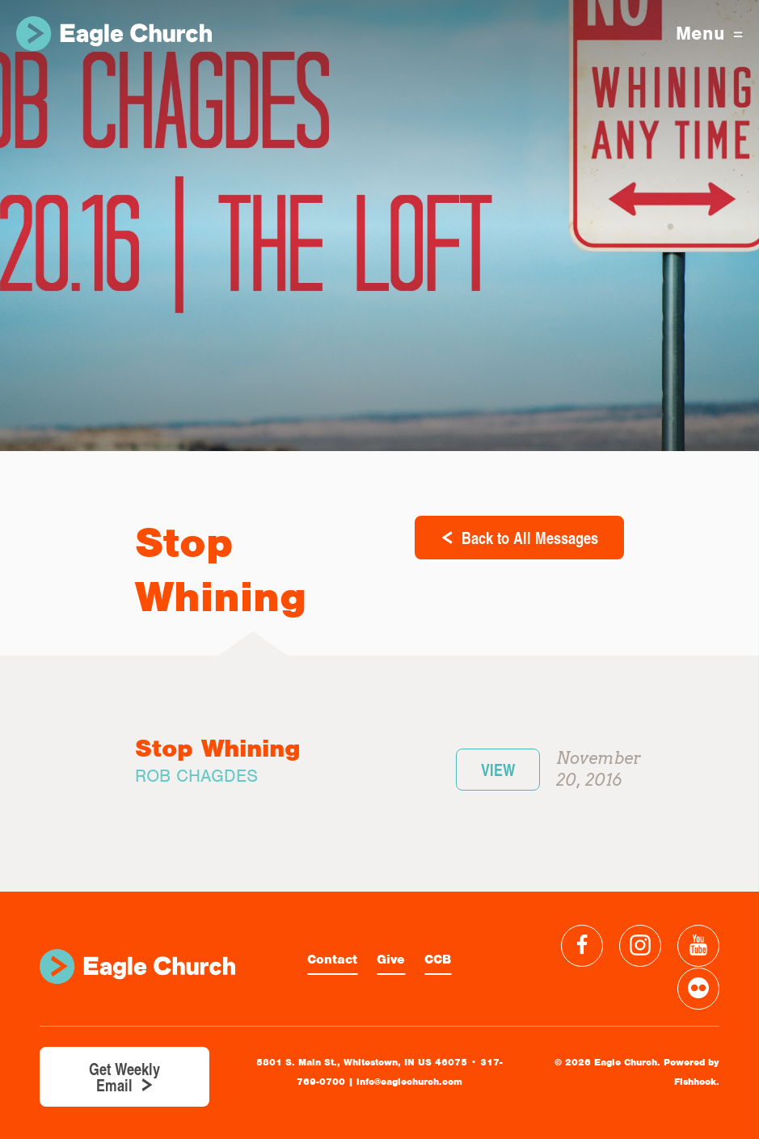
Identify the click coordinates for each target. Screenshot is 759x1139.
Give (391, 959)
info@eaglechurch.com (409, 1081)
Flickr (698, 989)
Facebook (582, 946)
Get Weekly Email (124, 1076)
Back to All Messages (530, 537)
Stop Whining (218, 748)
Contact (332, 959)
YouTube (698, 946)
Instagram (640, 946)
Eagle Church (114, 33)
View (498, 769)
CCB (437, 959)
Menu (709, 33)
